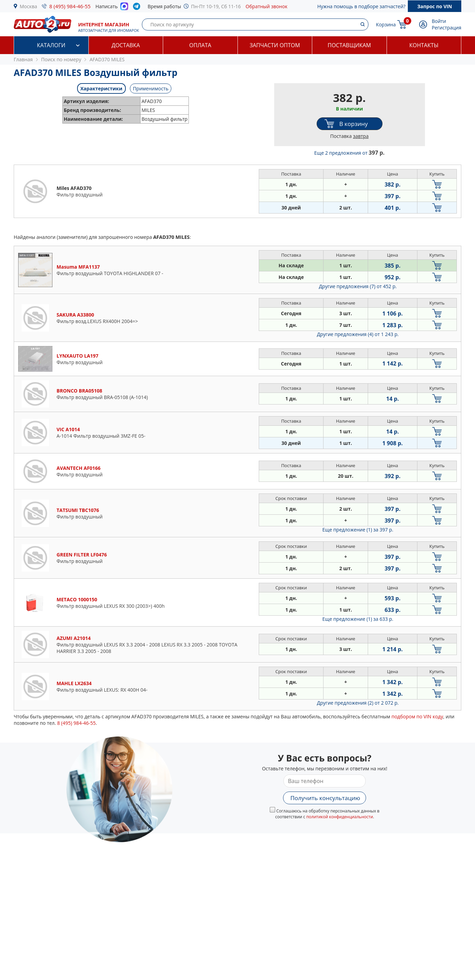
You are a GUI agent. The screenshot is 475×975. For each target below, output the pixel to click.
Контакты (423, 45)
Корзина (386, 24)
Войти (439, 21)
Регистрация (446, 27)
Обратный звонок (267, 6)
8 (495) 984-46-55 (70, 6)
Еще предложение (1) (357, 529)
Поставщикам (349, 45)
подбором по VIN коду (417, 716)
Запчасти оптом (274, 45)
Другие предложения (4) (358, 334)
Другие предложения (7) (358, 286)
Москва (28, 6)
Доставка (125, 45)
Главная (23, 59)
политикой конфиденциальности (339, 817)
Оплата (200, 45)
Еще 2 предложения (349, 153)
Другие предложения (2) (358, 703)
